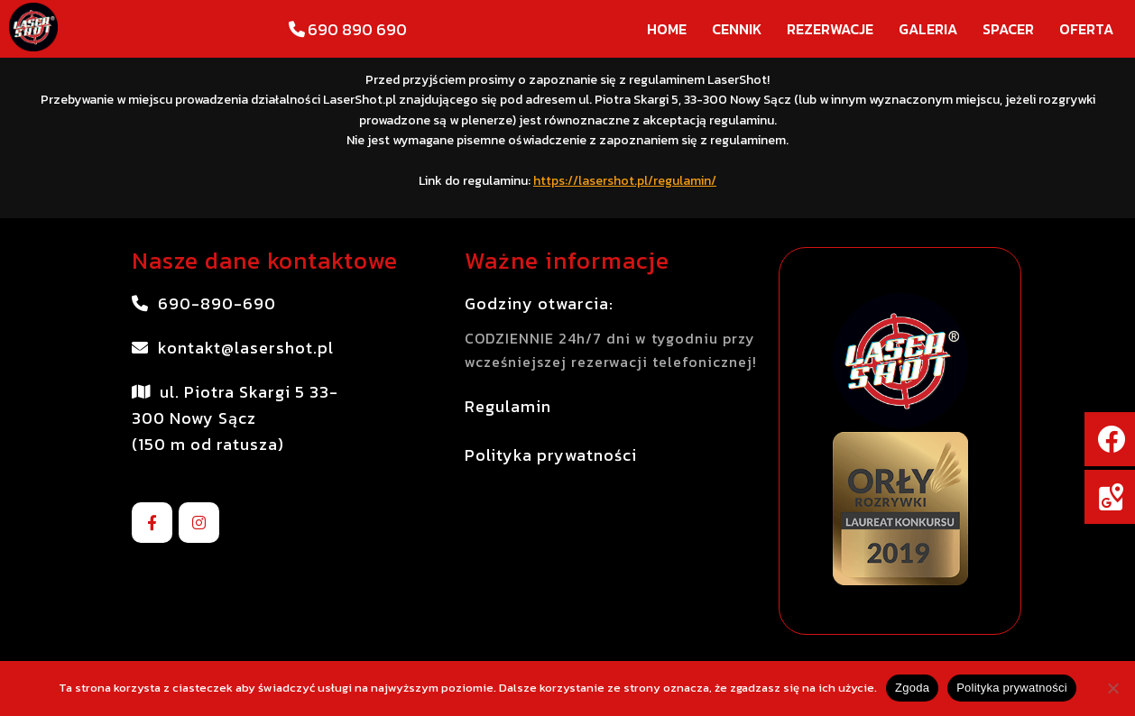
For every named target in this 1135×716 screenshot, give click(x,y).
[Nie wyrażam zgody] (1112, 688)
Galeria (928, 29)
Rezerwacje (830, 29)
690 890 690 (346, 29)
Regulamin (508, 406)
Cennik (736, 29)
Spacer (1008, 29)
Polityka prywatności (1011, 687)
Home (667, 29)
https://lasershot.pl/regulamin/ (624, 180)
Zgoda (912, 687)
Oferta (1086, 29)
